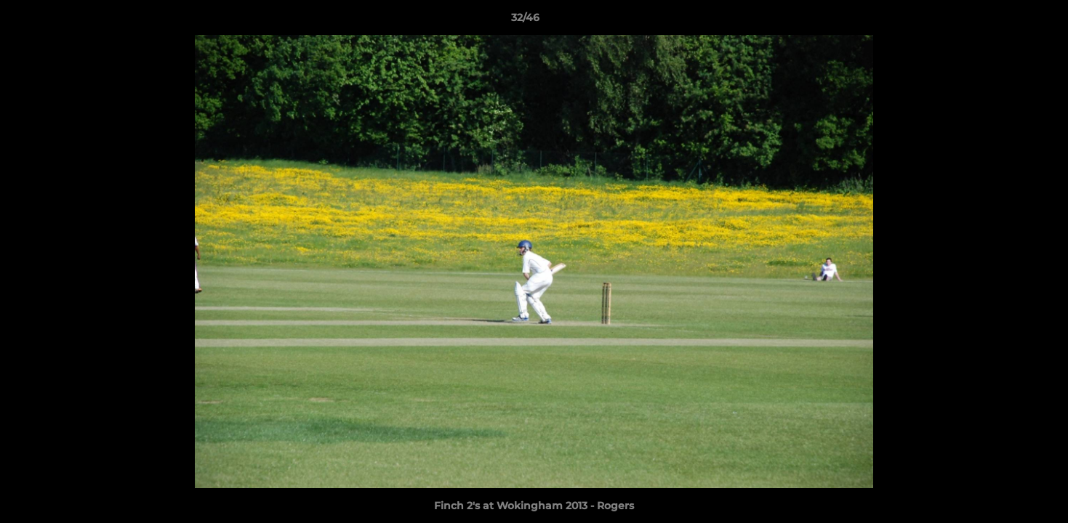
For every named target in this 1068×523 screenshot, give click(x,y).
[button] (1007, 21)
